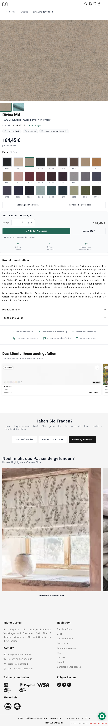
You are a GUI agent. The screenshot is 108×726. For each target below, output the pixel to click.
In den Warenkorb (36, 231)
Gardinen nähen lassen (69, 667)
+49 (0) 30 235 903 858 (20, 659)
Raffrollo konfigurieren (80, 205)
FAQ (59, 653)
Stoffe (12, 12)
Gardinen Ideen (65, 638)
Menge (54, 222)
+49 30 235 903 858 (52, 439)
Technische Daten (13, 317)
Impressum (73, 718)
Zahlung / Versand (66, 648)
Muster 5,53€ (88, 231)
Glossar (61, 657)
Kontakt (61, 662)
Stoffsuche (62, 643)
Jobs (59, 634)
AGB (20, 718)
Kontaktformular (24, 439)
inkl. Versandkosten (97, 724)
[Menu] (104, 4)
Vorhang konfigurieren (28, 205)
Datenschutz (57, 718)
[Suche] (86, 4)
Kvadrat (24, 12)
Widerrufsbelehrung (36, 718)
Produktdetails (11, 309)
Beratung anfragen (82, 439)
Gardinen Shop (64, 629)
